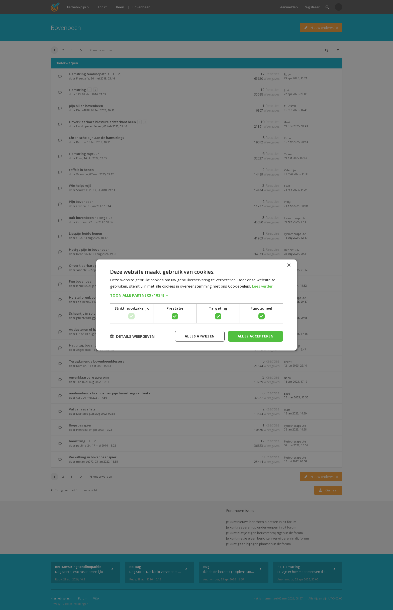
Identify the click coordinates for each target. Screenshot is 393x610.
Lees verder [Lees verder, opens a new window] (262, 286)
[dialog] (196, 305)
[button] (196, 295)
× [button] (288, 265)
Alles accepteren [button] (255, 336)
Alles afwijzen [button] (200, 336)
